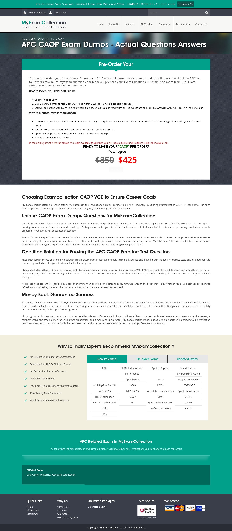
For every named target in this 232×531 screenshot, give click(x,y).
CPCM (188, 408)
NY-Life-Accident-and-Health (104, 405)
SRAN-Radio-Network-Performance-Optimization (132, 373)
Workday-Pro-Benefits (104, 385)
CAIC (104, 368)
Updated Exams (187, 359)
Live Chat (57, 12)
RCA (104, 414)
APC (33, 39)
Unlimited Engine (97, 506)
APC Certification (46, 39)
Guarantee (164, 24)
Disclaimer (32, 513)
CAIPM (188, 402)
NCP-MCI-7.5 (188, 385)
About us (62, 510)
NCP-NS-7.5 (132, 391)
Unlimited (130, 24)
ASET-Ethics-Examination (160, 391)
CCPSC (188, 396)
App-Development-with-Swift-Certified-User (160, 405)
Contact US (201, 24)
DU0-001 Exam (35, 470)
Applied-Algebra (160, 368)
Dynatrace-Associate (188, 391)
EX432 (160, 385)
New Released (107, 359)
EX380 (132, 385)
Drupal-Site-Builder (188, 379)
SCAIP (133, 396)
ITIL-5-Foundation (104, 396)
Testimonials (183, 24)
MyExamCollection (44, 24)
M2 (132, 402)
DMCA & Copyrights (67, 517)
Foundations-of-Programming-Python (188, 370)
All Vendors (147, 24)
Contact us (63, 506)
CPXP (160, 396)
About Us (114, 24)
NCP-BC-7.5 (104, 391)
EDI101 (160, 379)
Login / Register (34, 12)
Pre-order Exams (147, 359)
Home (100, 24)
